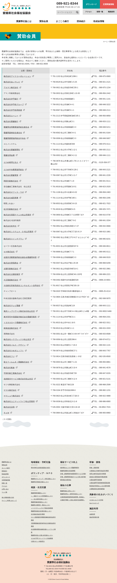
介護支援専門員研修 (95, 480)
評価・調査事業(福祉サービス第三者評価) (73, 477)
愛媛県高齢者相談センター (39, 502)
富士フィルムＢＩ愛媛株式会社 (18, 362)
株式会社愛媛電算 (12, 175)
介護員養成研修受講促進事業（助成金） (72, 497)
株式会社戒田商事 (12, 198)
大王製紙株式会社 (12, 280)
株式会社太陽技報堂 (13, 274)
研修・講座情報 (94, 467)
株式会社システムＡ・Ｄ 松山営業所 (20, 232)
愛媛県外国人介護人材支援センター (42, 535)
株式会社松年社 (11, 226)
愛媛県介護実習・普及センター (40, 505)
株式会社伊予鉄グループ (15, 104)
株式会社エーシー (12, 116)
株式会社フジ (11, 356)
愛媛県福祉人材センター (67, 491)
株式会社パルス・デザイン (16, 345)
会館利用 (92, 514)
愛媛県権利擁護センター (38, 493)
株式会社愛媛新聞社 (13, 150)
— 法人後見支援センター (39, 499)
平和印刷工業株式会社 (14, 373)
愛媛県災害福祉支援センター (40, 482)
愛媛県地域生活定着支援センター (41, 511)
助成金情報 (98, 21)
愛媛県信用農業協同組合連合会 (18, 127)
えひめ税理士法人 (12, 162)
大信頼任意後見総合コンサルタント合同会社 (23, 286)
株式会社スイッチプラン (15, 239)
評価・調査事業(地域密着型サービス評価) (73, 474)
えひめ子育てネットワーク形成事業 (42, 538)
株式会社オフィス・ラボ (15, 192)
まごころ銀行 (62, 21)
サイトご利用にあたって (9, 500)
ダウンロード (91, 4)
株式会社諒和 (11, 407)
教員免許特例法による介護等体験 (99, 486)
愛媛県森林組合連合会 (14, 133)
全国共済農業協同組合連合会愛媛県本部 (22, 257)
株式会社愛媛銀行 (12, 121)
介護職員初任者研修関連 (97, 489)
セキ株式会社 (11, 252)
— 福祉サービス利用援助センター (42, 496)
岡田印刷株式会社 (12, 181)
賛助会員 (43, 21)
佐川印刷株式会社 (12, 209)
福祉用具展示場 (94, 517)
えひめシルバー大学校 (96, 500)
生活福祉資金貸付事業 (38, 514)
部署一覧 (100, 12)
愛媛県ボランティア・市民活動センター (43, 479)
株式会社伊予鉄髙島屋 (14, 110)
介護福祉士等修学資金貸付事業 (99, 471)
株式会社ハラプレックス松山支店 (19, 339)
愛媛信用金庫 (11, 155)
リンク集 (4, 492)
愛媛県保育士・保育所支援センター (71, 494)
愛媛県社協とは (23, 21)
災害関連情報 (108, 4)
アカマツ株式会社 (12, 88)
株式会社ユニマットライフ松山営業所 (21, 401)
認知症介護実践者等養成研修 (98, 477)
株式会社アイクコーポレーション (19, 76)
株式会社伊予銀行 (12, 99)
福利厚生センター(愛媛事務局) (69, 467)
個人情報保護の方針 (8, 497)
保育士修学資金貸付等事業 (97, 474)
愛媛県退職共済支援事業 (67, 471)
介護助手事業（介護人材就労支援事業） (72, 500)
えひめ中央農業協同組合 (15, 170)
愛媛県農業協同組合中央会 (16, 138)
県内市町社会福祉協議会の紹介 (40, 467)
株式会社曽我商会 (12, 263)
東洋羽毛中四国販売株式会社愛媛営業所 (22, 317)
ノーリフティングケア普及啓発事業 (42, 508)
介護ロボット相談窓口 (38, 541)
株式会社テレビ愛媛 (13, 306)
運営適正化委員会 (65, 480)
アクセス (88, 12)
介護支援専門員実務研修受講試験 (99, 483)
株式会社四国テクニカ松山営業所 (19, 215)
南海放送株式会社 (12, 328)
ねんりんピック (94, 503)
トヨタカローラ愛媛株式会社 (17, 323)
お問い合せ (5, 489)
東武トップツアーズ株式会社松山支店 (21, 311)
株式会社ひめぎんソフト (15, 351)
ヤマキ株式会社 (11, 390)
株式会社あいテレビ (13, 82)
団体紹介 (81, 21)
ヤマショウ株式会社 (13, 396)
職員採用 (111, 12)
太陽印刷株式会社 (12, 269)
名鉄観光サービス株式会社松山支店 (20, 379)
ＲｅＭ (8, 413)
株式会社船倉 (11, 368)
